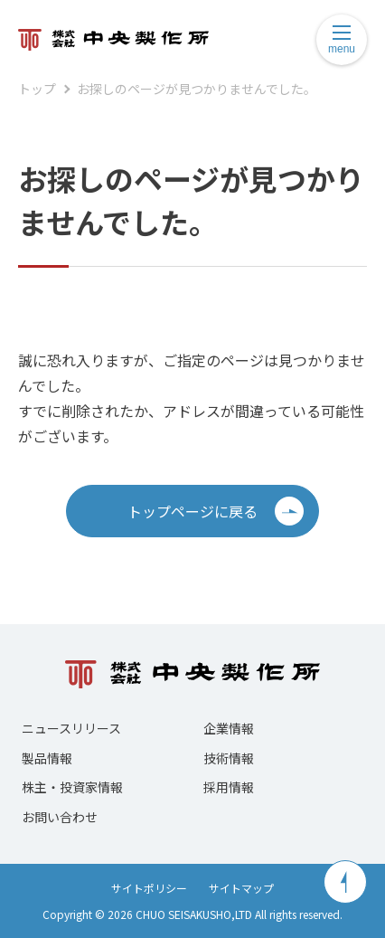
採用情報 (228, 787)
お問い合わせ (60, 817)
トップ (37, 89)
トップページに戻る (215, 511)
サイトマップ (241, 887)
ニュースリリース (71, 728)
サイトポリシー (149, 887)
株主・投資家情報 (72, 787)
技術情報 (228, 758)
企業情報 (228, 728)
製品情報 (47, 758)
